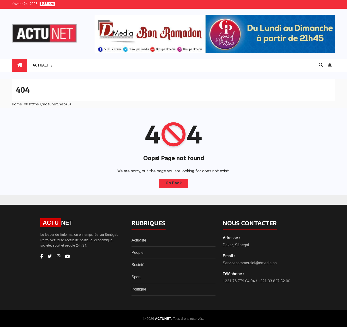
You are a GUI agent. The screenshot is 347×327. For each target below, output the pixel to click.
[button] (321, 65)
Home (17, 104)
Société (138, 265)
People (138, 252)
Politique (139, 289)
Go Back (174, 183)
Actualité (139, 240)
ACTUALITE (43, 65)
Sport (136, 277)
